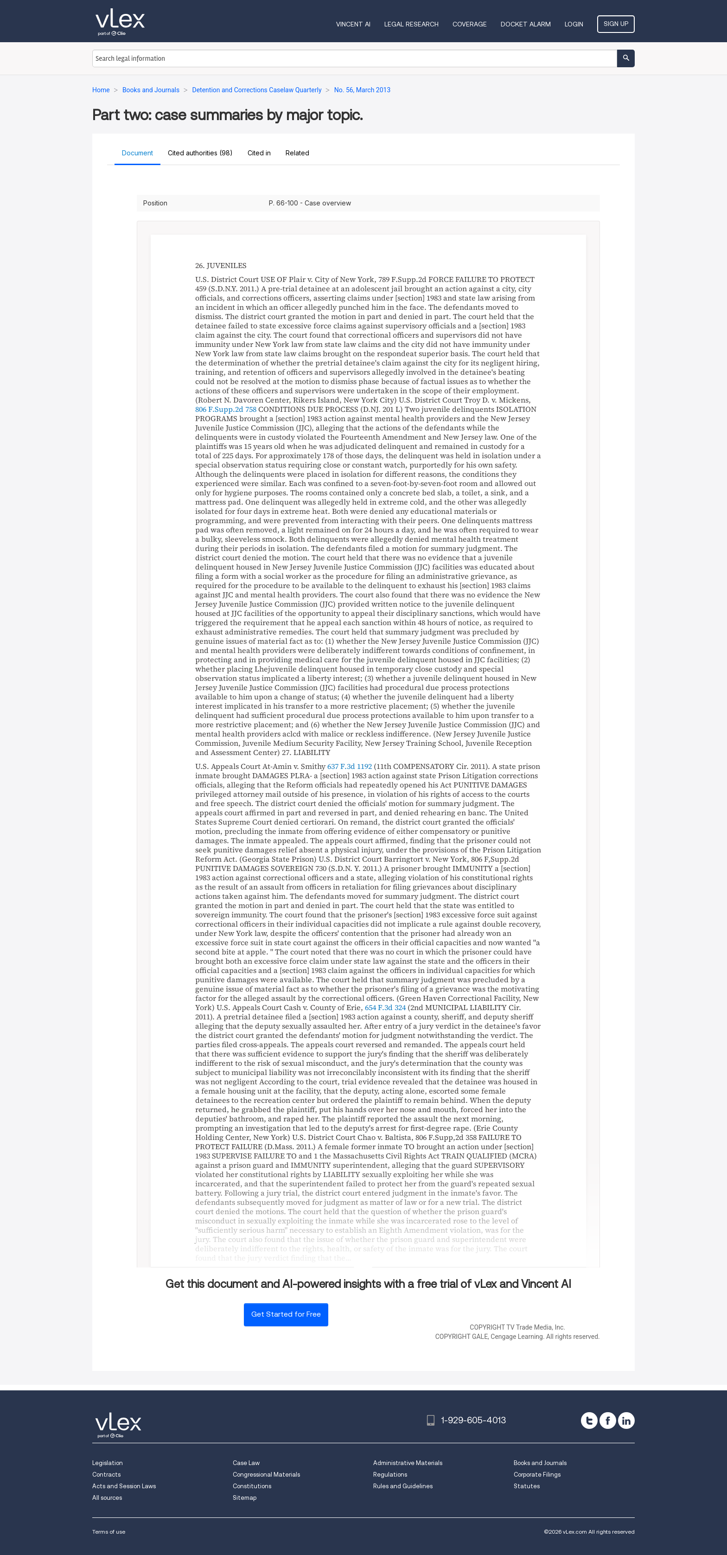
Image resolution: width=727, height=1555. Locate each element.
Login (574, 24)
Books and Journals (540, 1462)
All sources (107, 1497)
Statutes (527, 1486)
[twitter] (589, 1420)
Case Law (246, 1462)
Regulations (390, 1474)
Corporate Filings (537, 1474)
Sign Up (616, 23)
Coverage (470, 24)
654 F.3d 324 (385, 1007)
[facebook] (607, 1420)
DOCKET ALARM (526, 24)
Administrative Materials (407, 1462)
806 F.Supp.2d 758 (225, 409)
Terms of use (108, 1532)
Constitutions (252, 1486)
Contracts (106, 1474)
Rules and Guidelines (403, 1486)
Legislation (107, 1462)
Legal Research (411, 24)
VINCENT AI (353, 24)
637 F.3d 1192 (349, 766)
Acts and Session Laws (124, 1486)
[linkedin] (626, 1420)
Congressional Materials (266, 1474)
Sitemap (244, 1497)
